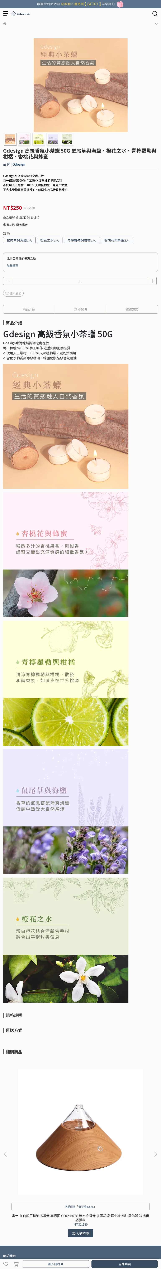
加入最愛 (13, 293)
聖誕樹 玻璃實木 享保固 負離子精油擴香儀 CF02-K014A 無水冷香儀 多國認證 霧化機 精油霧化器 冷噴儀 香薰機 (80, 1120)
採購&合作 (24, 1166)
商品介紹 (29, 309)
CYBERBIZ (88, 1253)
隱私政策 (38, 1166)
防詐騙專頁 (67, 1166)
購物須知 (9, 1166)
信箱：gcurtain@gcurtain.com (24, 1196)
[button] (155, 1105)
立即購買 (124, 1264)
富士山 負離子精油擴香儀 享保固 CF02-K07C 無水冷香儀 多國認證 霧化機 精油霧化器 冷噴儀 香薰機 (31, 1120)
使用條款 (52, 1166)
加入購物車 (56, 1264)
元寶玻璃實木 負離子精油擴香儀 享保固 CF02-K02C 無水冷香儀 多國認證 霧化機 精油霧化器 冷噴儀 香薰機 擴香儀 (129, 1120)
